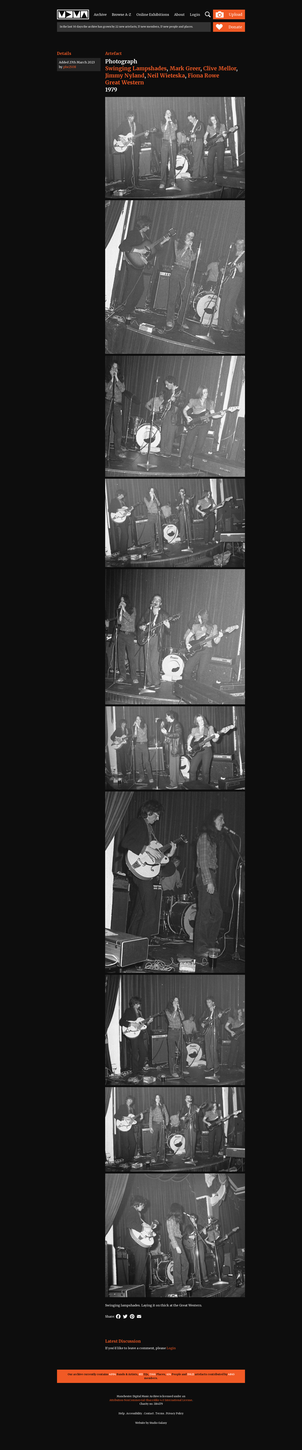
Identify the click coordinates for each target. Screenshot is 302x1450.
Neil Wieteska (166, 75)
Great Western (124, 82)
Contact (149, 1413)
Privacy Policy (175, 1413)
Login (195, 14)
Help (121, 1413)
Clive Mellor (219, 68)
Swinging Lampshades (136, 68)
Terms (159, 1413)
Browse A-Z (121, 14)
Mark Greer (184, 68)
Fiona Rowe (203, 75)
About (179, 14)
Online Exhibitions (152, 14)
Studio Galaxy (158, 1423)
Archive (100, 14)
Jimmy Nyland (124, 75)
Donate (229, 27)
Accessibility (134, 1413)
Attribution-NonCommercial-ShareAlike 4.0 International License (150, 1400)
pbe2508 (69, 67)
